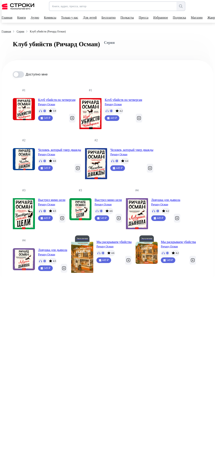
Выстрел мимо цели (51, 200)
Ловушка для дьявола (165, 200)
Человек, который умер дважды (59, 150)
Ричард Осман (46, 104)
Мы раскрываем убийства (114, 242)
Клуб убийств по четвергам (56, 99)
